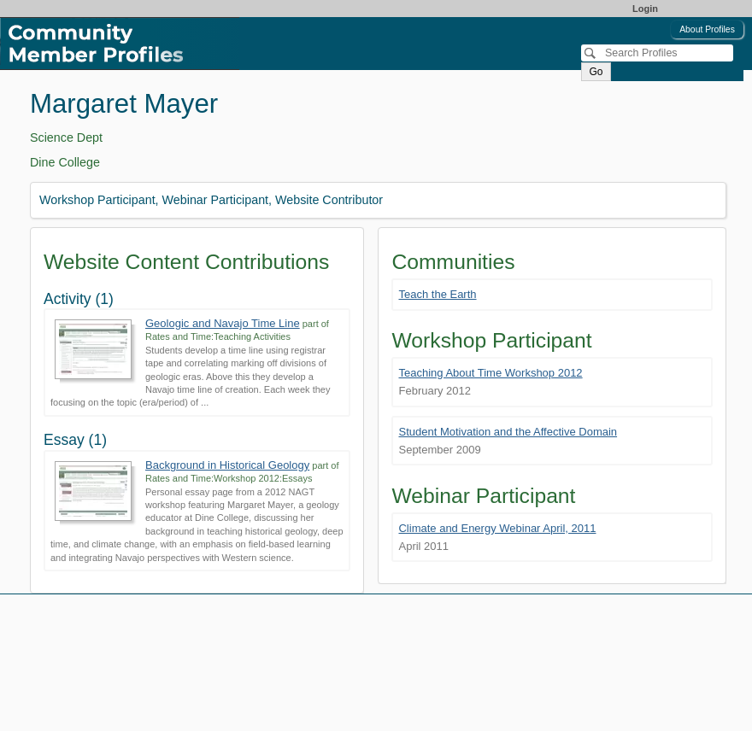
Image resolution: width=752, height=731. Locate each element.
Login (645, 8)
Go (595, 72)
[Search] (657, 52)
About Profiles (707, 29)
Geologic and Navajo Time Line (222, 323)
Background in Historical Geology (227, 465)
